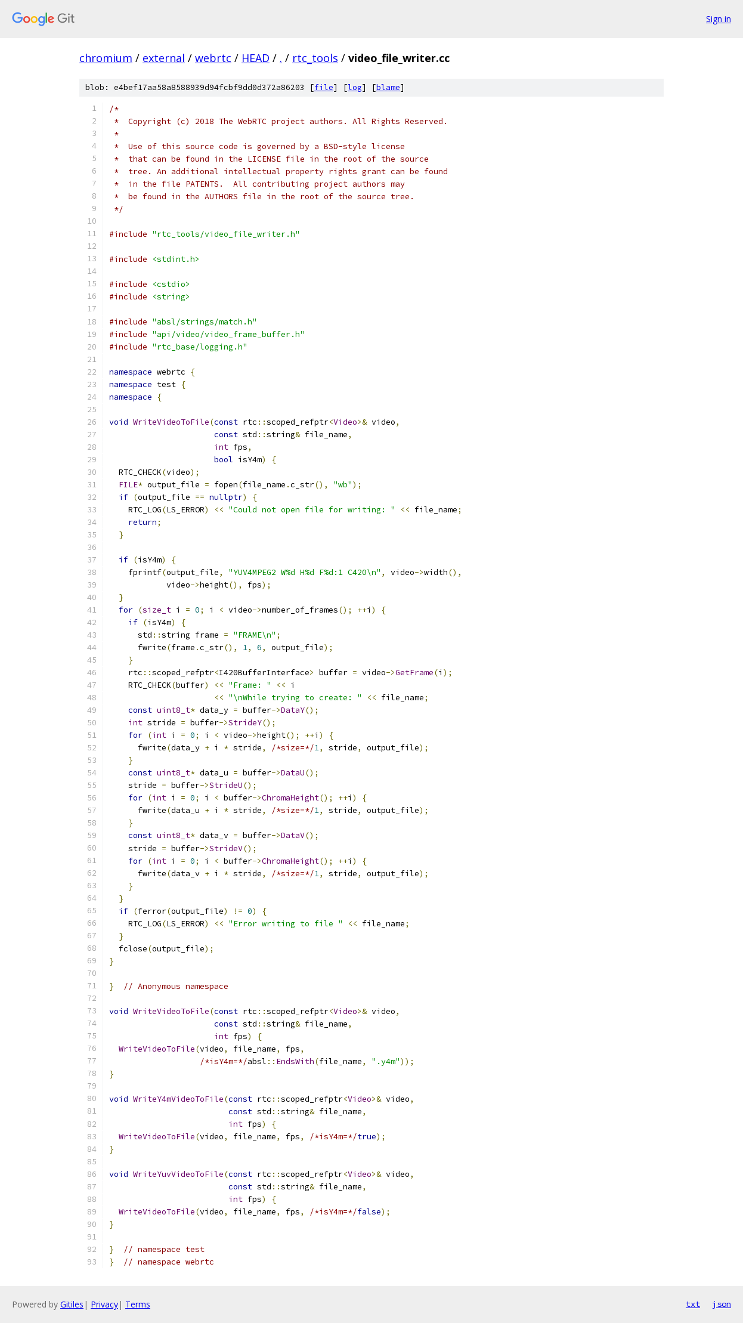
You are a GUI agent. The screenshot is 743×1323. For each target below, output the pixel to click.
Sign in (718, 18)
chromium (105, 58)
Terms (137, 1304)
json (721, 1304)
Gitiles (71, 1304)
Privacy (104, 1304)
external (164, 58)
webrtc (213, 58)
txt (693, 1304)
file (323, 87)
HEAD (256, 58)
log (355, 87)
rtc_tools (315, 58)
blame (388, 87)
